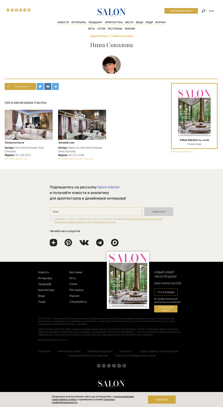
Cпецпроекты (78, 301)
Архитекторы (114, 22)
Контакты (126, 351)
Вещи (139, 22)
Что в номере (165, 292)
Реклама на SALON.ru (181, 151)
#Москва (89, 159)
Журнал (160, 22)
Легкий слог (66, 142)
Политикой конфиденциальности (72, 222)
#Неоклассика (76, 159)
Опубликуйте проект (181, 10)
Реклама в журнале (99, 351)
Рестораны (115, 28)
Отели (101, 28)
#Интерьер (10, 159)
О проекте (44, 351)
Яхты (91, 28)
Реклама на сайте (69, 351)
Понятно (162, 399)
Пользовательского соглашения (144, 219)
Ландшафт (95, 22)
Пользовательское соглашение (88, 355)
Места (129, 22)
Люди (149, 22)
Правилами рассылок (104, 222)
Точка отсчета (14, 142)
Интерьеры (78, 22)
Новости (63, 22)
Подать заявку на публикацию (159, 351)
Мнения (130, 28)
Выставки (75, 272)
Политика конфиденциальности (135, 355)
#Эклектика (22, 159)
